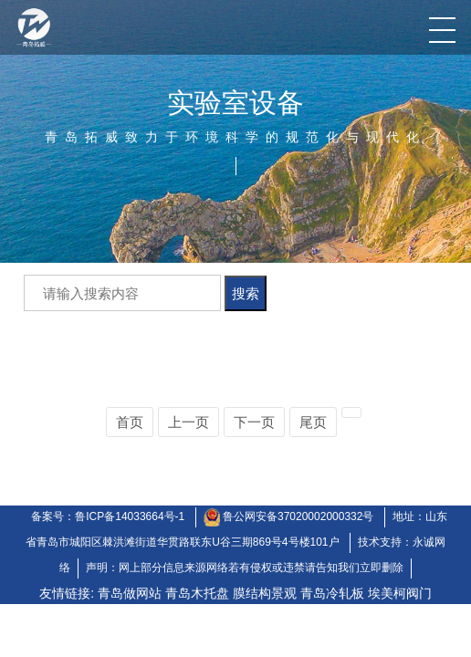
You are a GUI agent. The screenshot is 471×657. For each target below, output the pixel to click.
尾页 (313, 422)
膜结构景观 (265, 593)
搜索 (245, 293)
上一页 (188, 422)
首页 (129, 422)
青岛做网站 (130, 593)
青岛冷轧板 (332, 593)
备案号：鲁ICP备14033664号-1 (107, 516)
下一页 (254, 422)
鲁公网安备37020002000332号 (300, 516)
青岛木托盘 (197, 593)
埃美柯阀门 (400, 593)
